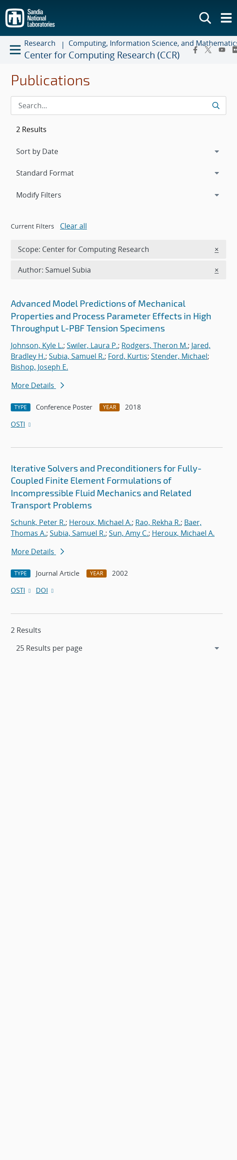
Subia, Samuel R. (76, 356)
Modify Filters (51, 194)
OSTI (21, 423)
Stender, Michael (179, 356)
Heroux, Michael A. (100, 522)
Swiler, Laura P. (92, 345)
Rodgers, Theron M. (154, 345)
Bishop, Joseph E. (39, 367)
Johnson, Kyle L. (37, 345)
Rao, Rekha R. (158, 522)
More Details (37, 385)
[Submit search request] (215, 105)
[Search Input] (118, 105)
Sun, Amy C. (128, 533)
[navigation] (118, 648)
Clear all (73, 226)
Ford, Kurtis (127, 356)
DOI (45, 590)
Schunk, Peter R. (38, 522)
